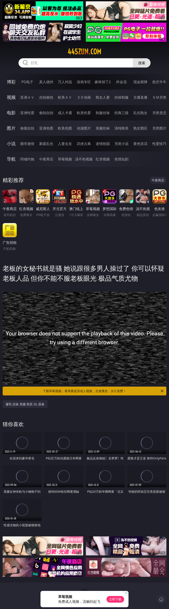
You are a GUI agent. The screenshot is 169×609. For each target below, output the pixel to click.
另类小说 (121, 143)
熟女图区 (140, 128)
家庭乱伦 (46, 143)
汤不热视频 (84, 159)
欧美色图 (65, 128)
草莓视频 (65, 159)
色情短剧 (121, 159)
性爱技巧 (159, 143)
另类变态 (159, 112)
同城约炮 (27, 159)
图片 (11, 128)
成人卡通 (65, 112)
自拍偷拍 (46, 97)
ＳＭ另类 (159, 97)
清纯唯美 (121, 128)
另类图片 (159, 128)
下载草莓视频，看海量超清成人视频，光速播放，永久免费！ (103, 391)
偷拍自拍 (46, 112)
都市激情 (27, 143)
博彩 (11, 82)
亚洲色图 (46, 128)
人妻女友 (65, 143)
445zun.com (84, 51)
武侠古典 (84, 143)
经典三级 (121, 112)
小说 (11, 144)
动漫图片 (84, 128)
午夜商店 (46, 159)
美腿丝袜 (103, 128)
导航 (11, 159)
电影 (11, 113)
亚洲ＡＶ (27, 97)
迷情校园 (103, 143)
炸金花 (121, 81)
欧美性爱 (84, 112)
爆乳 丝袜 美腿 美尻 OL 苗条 (25, 404)
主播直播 (140, 97)
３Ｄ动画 (84, 97)
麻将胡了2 (103, 81)
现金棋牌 (140, 81)
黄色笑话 (140, 143)
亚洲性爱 (27, 112)
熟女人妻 (103, 97)
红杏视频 (103, 159)
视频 (11, 97)
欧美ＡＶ (65, 97)
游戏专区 (84, 81)
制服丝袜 (103, 112)
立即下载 (115, 599)
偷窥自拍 (27, 128)
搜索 (141, 62)
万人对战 (65, 81)
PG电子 (27, 81)
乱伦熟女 (140, 112)
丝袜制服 (121, 97)
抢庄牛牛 (159, 81)
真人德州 (46, 81)
